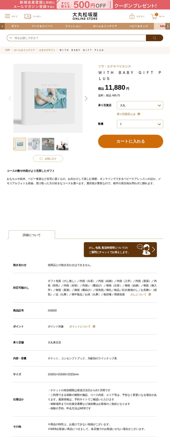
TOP (7, 50)
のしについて (138, 294)
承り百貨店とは (126, 114)
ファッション (73, 26)
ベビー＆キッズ (138, 26)
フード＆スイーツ (42, 26)
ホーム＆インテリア (105, 26)
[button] (86, 98)
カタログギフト (47, 50)
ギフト (15, 26)
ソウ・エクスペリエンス (114, 66)
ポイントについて (80, 326)
